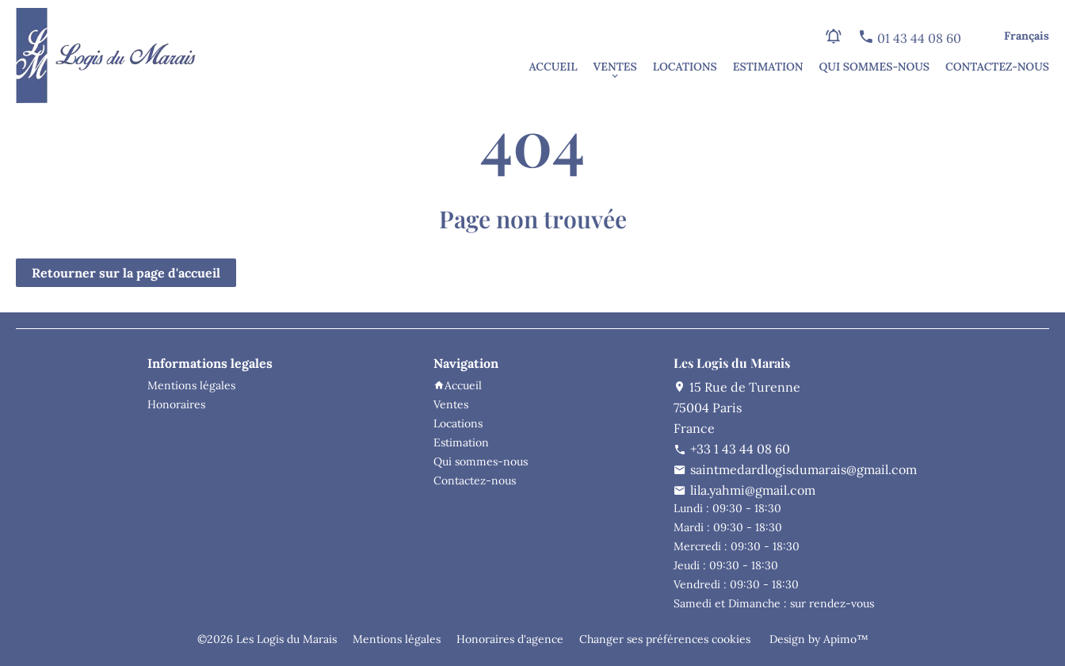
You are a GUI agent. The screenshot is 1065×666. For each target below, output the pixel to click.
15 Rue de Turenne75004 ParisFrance (737, 407)
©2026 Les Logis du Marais (267, 639)
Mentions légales (397, 639)
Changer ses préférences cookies (664, 639)
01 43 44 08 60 (917, 38)
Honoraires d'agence (509, 639)
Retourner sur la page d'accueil (126, 273)
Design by (817, 639)
